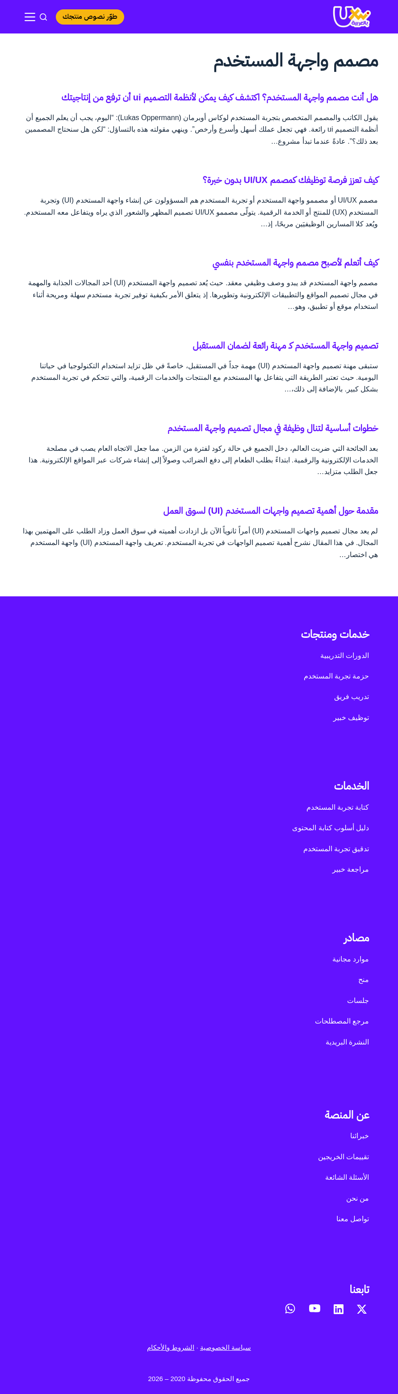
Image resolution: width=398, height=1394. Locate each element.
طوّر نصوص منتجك (91, 16)
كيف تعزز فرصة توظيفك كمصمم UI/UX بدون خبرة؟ (290, 180)
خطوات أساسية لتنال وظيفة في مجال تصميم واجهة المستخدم (273, 428)
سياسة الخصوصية (225, 1347)
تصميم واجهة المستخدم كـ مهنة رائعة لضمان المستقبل (285, 345)
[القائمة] (30, 17)
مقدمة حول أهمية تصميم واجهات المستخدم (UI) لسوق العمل (270, 511)
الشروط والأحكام (170, 1347)
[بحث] (43, 17)
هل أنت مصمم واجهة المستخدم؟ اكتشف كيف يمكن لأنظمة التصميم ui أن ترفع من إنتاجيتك (219, 97)
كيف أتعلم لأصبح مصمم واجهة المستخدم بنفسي (295, 262)
